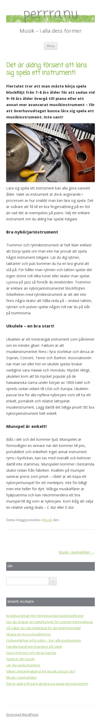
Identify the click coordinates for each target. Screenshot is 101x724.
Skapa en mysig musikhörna (28, 634)
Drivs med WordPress (22, 714)
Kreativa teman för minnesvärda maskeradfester (45, 615)
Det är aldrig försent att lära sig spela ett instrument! (47, 683)
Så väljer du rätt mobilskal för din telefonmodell (43, 628)
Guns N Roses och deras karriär (31, 652)
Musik (47, 520)
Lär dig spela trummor (23, 665)
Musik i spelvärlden (77, 552)
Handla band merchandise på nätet (34, 646)
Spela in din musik (20, 659)
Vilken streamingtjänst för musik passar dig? (40, 671)
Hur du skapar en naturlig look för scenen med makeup (49, 621)
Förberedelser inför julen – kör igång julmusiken (43, 640)
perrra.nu (50, 14)
